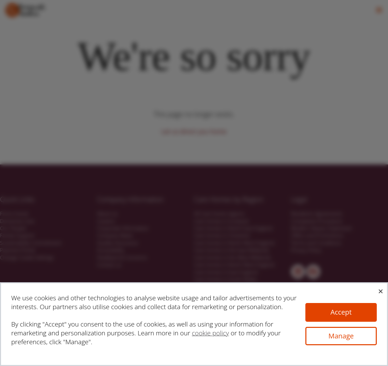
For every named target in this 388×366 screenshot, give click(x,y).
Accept (341, 312)
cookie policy (210, 333)
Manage (341, 335)
